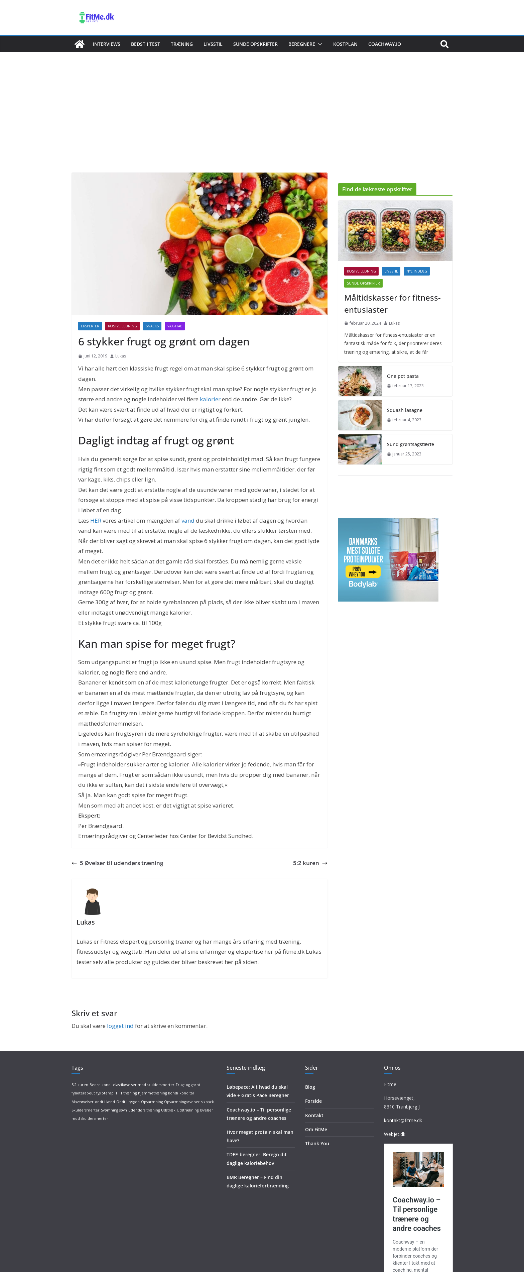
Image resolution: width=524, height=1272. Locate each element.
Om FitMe (316, 1129)
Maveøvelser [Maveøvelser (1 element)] (83, 1101)
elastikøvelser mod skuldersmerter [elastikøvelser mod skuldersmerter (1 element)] (143, 1084)
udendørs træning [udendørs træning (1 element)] (144, 1110)
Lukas (120, 356)
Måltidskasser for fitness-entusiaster (392, 303)
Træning (182, 44)
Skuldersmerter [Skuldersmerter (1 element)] (86, 1110)
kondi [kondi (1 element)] (173, 1093)
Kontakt (314, 1115)
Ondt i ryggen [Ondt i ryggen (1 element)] (128, 1101)
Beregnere (301, 44)
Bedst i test (145, 44)
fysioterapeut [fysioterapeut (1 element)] (83, 1093)
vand (187, 520)
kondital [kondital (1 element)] (186, 1093)
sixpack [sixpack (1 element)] (207, 1101)
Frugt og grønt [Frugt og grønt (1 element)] (188, 1084)
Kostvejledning (122, 326)
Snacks (152, 326)
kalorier (210, 399)
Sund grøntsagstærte (410, 444)
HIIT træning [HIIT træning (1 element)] (126, 1093)
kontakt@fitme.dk (403, 1120)
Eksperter (90, 326)
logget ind (120, 1026)
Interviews (106, 44)
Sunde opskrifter (255, 44)
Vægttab (174, 326)
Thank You (317, 1143)
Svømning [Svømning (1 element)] (109, 1110)
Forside (313, 1101)
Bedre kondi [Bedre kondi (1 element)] (101, 1084)
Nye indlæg (416, 271)
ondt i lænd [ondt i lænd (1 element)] (105, 1101)
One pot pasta (403, 376)
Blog (310, 1087)
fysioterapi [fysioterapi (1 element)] (105, 1093)
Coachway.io (384, 44)
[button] (318, 44)
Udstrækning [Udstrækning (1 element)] (188, 1110)
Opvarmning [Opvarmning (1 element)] (152, 1101)
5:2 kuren (310, 863)
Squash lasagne (404, 410)
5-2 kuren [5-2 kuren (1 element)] (80, 1084)
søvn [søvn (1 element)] (123, 1110)
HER (95, 520)
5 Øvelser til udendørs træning (117, 863)
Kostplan (345, 44)
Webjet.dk (394, 1134)
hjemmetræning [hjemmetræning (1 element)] (152, 1093)
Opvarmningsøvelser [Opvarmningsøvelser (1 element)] (182, 1101)
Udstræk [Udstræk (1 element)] (168, 1110)
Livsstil (213, 44)
